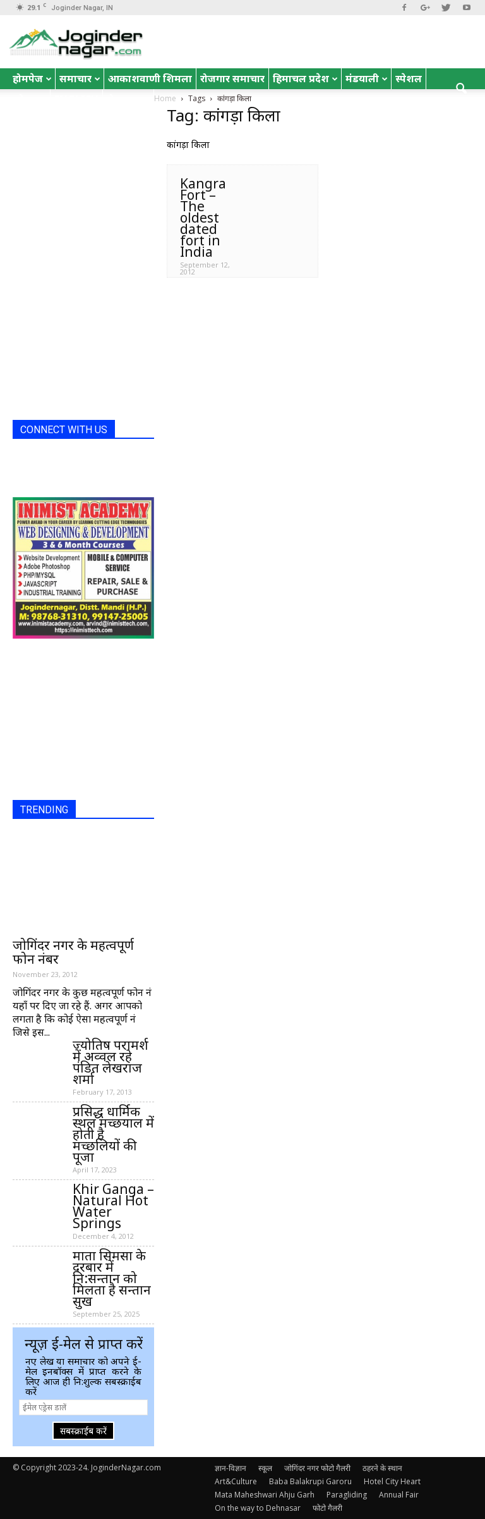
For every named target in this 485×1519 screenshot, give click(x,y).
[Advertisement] (76, 347)
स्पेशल (408, 78)
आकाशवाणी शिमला (150, 78)
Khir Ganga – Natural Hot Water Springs (113, 1206)
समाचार (79, 78)
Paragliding (346, 1494)
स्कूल (265, 1468)
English (76, 99)
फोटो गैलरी (327, 1508)
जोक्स (30, 99)
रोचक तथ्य (128, 99)
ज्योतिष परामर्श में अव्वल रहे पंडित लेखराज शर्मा (110, 1062)
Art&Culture (236, 1481)
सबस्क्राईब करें (83, 1431)
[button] (461, 89)
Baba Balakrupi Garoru (310, 1481)
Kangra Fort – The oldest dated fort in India (203, 218)
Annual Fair (399, 1494)
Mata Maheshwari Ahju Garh (264, 1494)
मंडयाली (366, 78)
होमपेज (32, 78)
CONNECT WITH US (63, 429)
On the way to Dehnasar (258, 1508)
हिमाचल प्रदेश (305, 78)
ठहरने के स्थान (382, 1468)
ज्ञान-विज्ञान (230, 1468)
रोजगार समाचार (232, 78)
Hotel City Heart (392, 1481)
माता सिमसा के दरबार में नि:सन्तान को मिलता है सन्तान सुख (112, 1278)
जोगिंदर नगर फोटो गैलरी (317, 1468)
